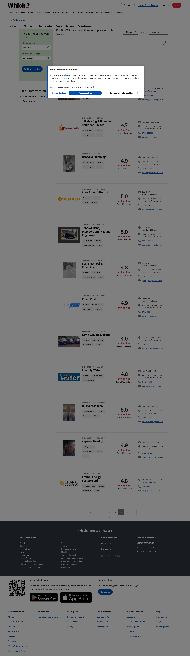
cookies (65, 75)
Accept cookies (85, 93)
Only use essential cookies (121, 93)
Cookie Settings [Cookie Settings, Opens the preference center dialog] (59, 93)
